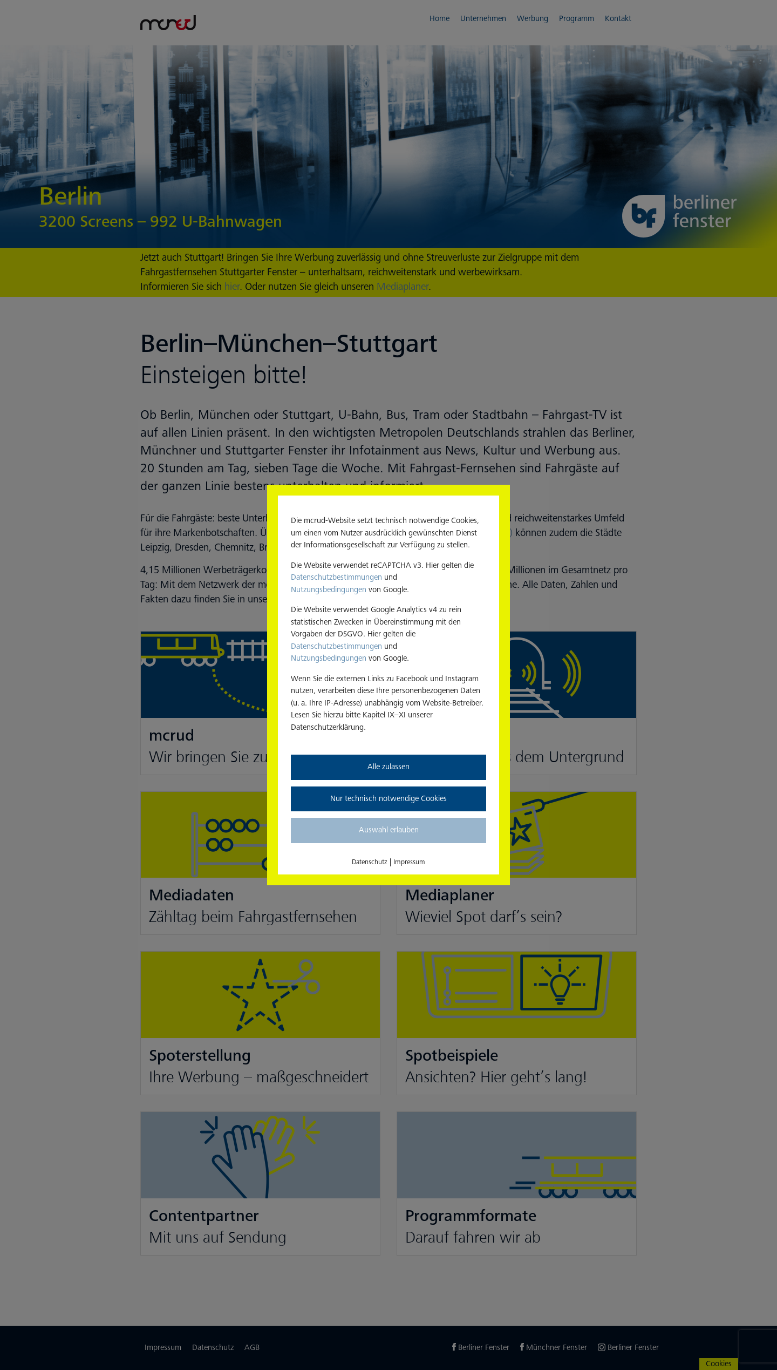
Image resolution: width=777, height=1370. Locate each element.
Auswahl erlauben (389, 830)
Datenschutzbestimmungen (336, 577)
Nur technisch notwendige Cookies (388, 798)
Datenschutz (369, 862)
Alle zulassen (388, 767)
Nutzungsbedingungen (328, 590)
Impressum (409, 862)
